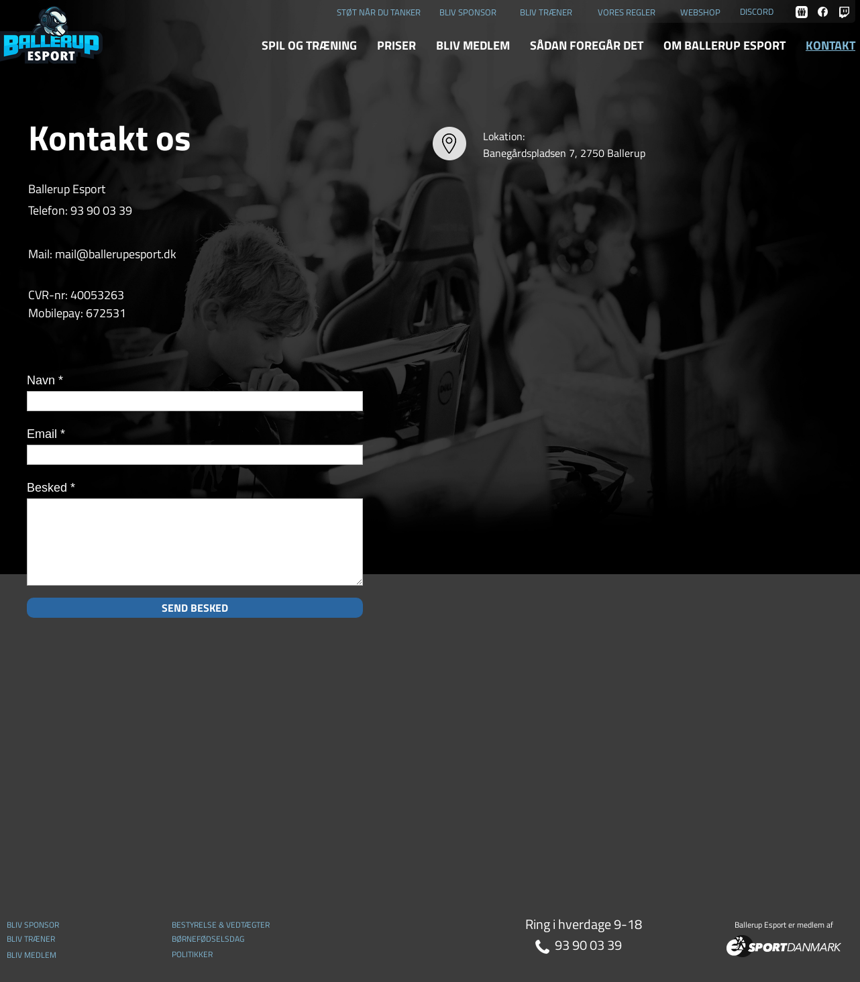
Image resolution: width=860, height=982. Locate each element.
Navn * (45, 380)
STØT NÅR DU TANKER (379, 12)
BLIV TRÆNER (546, 12)
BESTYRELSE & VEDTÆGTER (221, 924)
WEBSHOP (700, 12)
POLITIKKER (192, 954)
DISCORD (756, 11)
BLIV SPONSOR (467, 12)
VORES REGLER (626, 12)
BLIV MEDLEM (31, 954)
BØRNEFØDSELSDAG (208, 938)
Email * (46, 434)
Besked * (51, 487)
